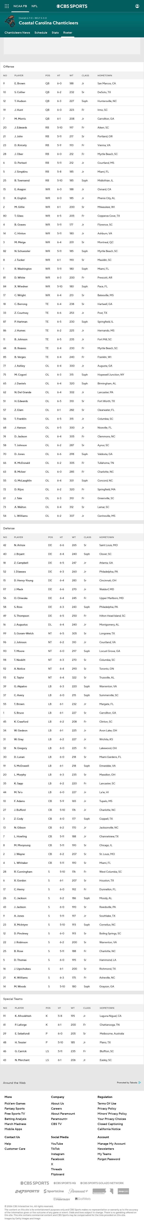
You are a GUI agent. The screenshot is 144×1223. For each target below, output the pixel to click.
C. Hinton (20, 233)
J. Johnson (20, 642)
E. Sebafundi (22, 1033)
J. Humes (19, 330)
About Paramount (63, 1114)
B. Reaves (20, 348)
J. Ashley (19, 366)
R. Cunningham (23, 872)
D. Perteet (20, 163)
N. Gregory (20, 748)
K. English (20, 198)
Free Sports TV (14, 1114)
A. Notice (19, 669)
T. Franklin (20, 419)
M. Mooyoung (22, 845)
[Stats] (55, 32)
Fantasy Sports (14, 1109)
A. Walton (20, 507)
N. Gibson (20, 827)
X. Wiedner (21, 286)
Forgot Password (109, 1159)
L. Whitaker (21, 863)
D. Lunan (19, 757)
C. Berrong (20, 304)
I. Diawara (20, 571)
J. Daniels (20, 383)
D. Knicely (20, 145)
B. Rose (18, 951)
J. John (18, 136)
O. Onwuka (20, 598)
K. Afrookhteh (23, 1016)
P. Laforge (21, 1025)
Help (7, 1144)
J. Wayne (19, 854)
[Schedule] (41, 32)
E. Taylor (19, 677)
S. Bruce (19, 713)
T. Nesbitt (19, 660)
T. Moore (19, 651)
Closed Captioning (110, 1124)
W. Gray (18, 739)
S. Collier (19, 92)
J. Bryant (19, 554)
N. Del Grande (22, 392)
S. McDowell (21, 766)
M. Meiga (20, 242)
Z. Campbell (21, 563)
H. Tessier (20, 1042)
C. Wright (20, 295)
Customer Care (14, 1149)
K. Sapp (18, 783)
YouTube (57, 1144)
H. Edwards (21, 401)
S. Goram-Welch (24, 633)
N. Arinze (19, 545)
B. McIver (20, 472)
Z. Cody (18, 819)
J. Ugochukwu (22, 969)
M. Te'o (18, 792)
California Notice (109, 1129)
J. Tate (18, 498)
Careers (56, 1109)
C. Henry (19, 889)
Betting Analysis (15, 1119)
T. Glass (18, 216)
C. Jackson (20, 898)
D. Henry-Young (23, 580)
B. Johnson (20, 339)
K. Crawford (21, 722)
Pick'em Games (14, 1103)
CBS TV (56, 1124)
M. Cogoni (20, 374)
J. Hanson (20, 427)
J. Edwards (20, 127)
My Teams (104, 1154)
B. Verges (20, 357)
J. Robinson (21, 942)
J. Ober (18, 154)
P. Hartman (20, 322)
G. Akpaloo (20, 686)
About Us (57, 1103)
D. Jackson (20, 436)
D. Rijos (19, 489)
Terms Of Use (107, 1103)
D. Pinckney (21, 933)
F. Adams (19, 801)
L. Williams (21, 516)
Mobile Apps (13, 1129)
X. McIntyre (21, 924)
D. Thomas (20, 960)
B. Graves (20, 224)
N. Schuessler (22, 251)
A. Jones (19, 916)
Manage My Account (111, 1144)
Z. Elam (18, 410)
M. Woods (20, 986)
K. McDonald (22, 463)
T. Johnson (20, 445)
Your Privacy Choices (112, 1119)
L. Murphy (20, 774)
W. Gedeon (20, 730)
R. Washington (23, 269)
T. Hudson (20, 101)
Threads (56, 1169)
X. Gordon (20, 880)
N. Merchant (22, 1060)
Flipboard (57, 1174)
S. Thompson (21, 616)
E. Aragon (20, 189)
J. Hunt (18, 110)
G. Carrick (20, 1051)
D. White (19, 277)
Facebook (57, 1159)
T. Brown (19, 704)
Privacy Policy (107, 1109)
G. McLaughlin (23, 480)
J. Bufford (20, 810)
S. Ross (18, 607)
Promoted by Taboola (129, 1082)
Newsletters (106, 1149)
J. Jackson (20, 907)
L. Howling (20, 836)
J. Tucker (19, 260)
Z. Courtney (21, 313)
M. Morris (20, 119)
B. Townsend (21, 180)
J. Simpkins (21, 172)
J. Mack (18, 589)
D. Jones (19, 454)
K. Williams (21, 977)
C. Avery (19, 695)
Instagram (57, 1154)
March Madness (15, 1124)
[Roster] (67, 32)
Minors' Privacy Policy (112, 1114)
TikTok (55, 1149)
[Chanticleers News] (17, 32)
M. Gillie (19, 207)
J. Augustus (21, 624)
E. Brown (19, 83)
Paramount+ (59, 1119)
